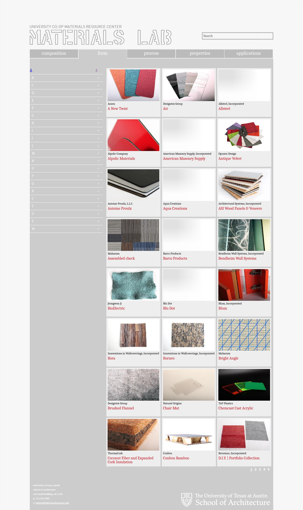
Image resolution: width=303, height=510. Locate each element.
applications (248, 53)
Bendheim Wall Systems (237, 258)
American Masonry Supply (184, 158)
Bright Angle (228, 358)
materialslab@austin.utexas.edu (52, 502)
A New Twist (118, 108)
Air (165, 108)
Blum (222, 308)
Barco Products (175, 258)
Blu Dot (169, 308)
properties (200, 53)
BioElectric (116, 308)
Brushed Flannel (121, 408)
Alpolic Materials (121, 158)
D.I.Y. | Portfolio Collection (238, 458)
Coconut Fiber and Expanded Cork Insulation (130, 460)
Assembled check (121, 258)
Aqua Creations (175, 208)
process (151, 53)
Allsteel (224, 108)
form (103, 53)
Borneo (168, 358)
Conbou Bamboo (176, 458)
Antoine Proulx (119, 208)
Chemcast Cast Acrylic (235, 408)
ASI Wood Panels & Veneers (240, 208)
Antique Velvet (229, 158)
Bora (111, 358)
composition (54, 53)
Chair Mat (171, 408)
